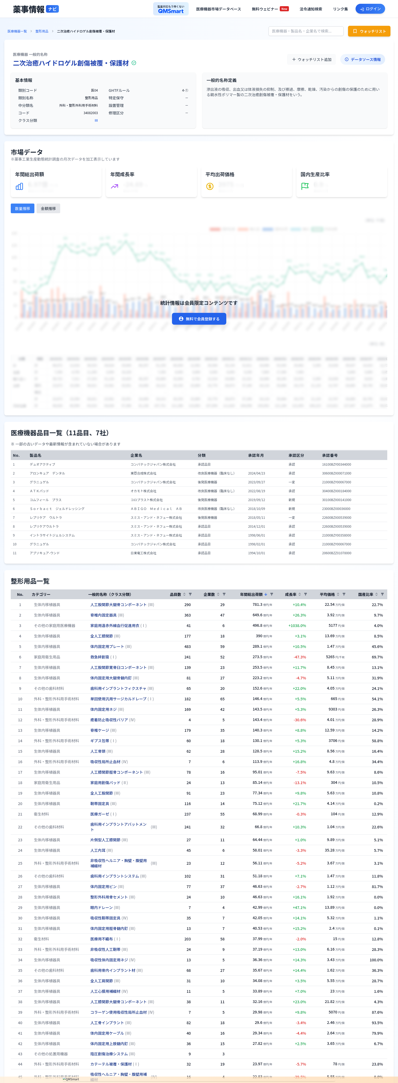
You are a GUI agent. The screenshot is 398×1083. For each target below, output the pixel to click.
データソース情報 (363, 59)
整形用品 (41, 31)
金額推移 (48, 208)
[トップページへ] (36, 9)
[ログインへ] (370, 8)
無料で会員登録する (199, 318)
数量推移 (22, 208)
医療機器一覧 (17, 31)
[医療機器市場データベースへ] (218, 9)
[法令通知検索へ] (310, 9)
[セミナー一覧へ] (270, 9)
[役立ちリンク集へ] (340, 9)
